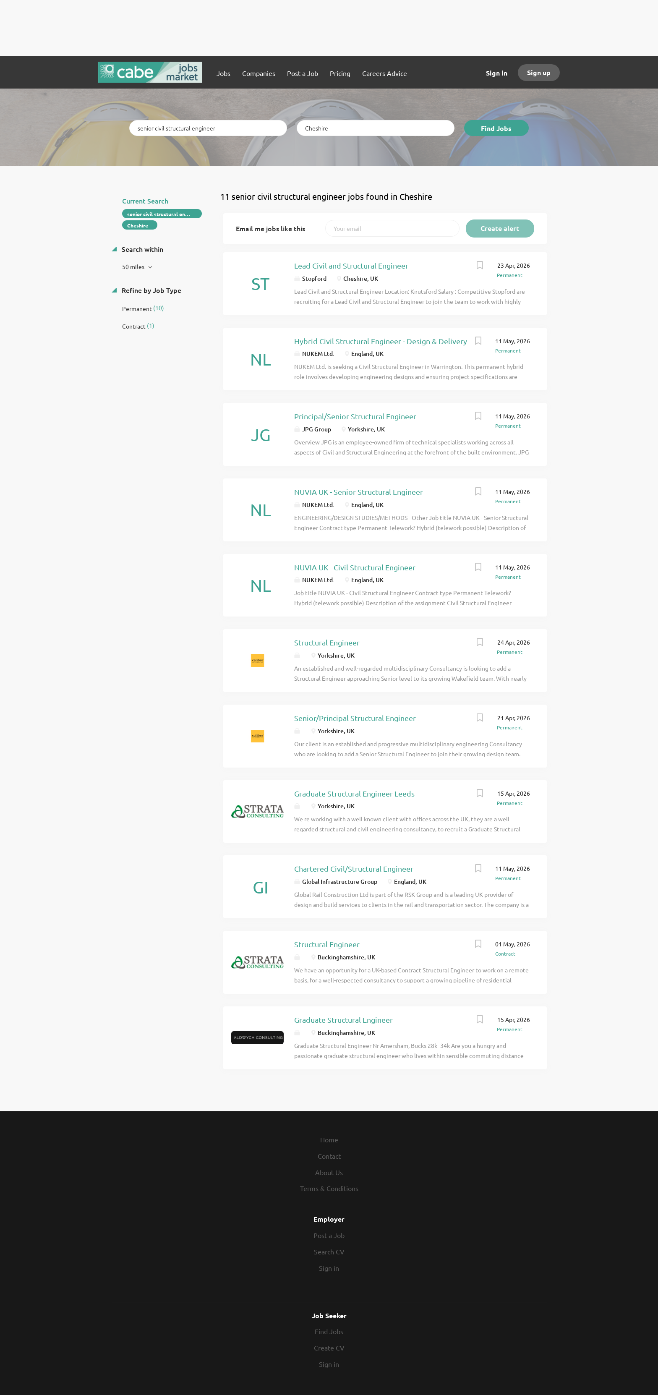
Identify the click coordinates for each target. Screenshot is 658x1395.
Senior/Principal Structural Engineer (355, 717)
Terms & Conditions (329, 1188)
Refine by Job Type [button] (150, 290)
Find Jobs (496, 128)
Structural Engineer (327, 642)
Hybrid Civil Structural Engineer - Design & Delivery (380, 341)
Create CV (329, 1347)
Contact (329, 1156)
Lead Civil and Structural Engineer (351, 265)
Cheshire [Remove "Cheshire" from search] (137, 225)
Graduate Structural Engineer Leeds (354, 793)
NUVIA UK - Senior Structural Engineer (358, 491)
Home (329, 1139)
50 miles (134, 266)
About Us (329, 1172)
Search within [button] (141, 248)
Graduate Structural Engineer (343, 1019)
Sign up (539, 72)
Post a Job (329, 1235)
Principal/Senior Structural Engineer (355, 416)
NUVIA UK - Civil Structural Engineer (354, 567)
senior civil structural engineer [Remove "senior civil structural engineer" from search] (163, 214)
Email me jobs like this (270, 228)
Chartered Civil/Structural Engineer (353, 868)
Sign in (496, 72)
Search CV (329, 1251)
